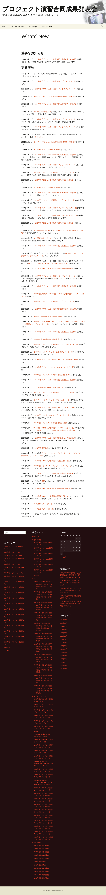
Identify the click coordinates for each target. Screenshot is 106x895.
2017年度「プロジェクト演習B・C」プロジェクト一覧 (54, 392)
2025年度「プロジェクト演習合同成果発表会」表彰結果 (56, 59)
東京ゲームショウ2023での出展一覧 (47, 187)
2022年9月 (63, 639)
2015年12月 (63, 669)
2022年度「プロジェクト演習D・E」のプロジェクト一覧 (56, 208)
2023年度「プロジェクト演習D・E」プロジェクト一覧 (54, 172)
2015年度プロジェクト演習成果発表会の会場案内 (53, 488)
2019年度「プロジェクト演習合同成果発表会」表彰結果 (56, 309)
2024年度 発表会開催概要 (43, 675)
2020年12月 (63, 646)
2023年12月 (63, 629)
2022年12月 (63, 633)
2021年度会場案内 (40, 865)
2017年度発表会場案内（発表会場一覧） (50, 387)
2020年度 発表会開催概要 (43, 634)
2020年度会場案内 (40, 294)
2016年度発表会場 (41, 448)
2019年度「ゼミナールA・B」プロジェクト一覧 (51, 322)
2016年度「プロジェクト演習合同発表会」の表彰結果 (55, 430)
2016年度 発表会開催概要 (43, 592)
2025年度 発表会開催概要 (43, 686)
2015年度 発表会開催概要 (43, 581)
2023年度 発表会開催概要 (43, 665)
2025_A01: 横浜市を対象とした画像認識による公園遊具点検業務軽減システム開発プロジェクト (70, 575)
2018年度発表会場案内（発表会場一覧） (49, 339)
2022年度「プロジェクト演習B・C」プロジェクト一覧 (54, 200)
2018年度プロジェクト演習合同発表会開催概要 (51, 375)
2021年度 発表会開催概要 (43, 644)
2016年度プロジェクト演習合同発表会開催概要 (52, 461)
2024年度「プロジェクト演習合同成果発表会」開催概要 (55, 142)
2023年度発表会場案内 (41, 871)
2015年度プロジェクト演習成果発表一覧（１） (52, 496)
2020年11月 (63, 649)
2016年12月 (63, 665)
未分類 (6, 651)
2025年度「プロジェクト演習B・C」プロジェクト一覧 (55, 89)
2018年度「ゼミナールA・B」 (14, 564)
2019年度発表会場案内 (41, 858)
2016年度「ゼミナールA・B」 (14, 552)
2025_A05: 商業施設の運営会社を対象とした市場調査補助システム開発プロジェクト (70, 603)
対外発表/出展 (47, 27)
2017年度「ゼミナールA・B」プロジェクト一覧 (51, 400)
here (55, 279)
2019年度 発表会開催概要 (43, 623)
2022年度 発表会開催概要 (43, 654)
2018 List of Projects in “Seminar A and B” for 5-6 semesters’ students (42, 734)
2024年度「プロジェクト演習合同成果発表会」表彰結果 (56, 104)
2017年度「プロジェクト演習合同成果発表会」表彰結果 (56, 380)
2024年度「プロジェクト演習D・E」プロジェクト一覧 (55, 119)
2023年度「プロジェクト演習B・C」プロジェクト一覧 (55, 165)
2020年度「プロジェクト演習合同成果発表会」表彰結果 (56, 286)
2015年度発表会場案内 (41, 845)
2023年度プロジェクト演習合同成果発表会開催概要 (54, 180)
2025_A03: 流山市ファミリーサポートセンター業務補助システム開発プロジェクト (70, 590)
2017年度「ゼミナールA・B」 (14, 555)
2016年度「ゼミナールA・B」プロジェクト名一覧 (52, 466)
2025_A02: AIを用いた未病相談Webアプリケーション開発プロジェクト (70, 583)
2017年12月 (63, 659)
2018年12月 (63, 656)
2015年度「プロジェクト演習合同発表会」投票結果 (54, 473)
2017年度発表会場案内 (41, 852)
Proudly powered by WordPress (53, 891)
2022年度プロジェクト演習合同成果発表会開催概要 (54, 223)
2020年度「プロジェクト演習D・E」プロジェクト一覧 (54, 301)
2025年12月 (63, 620)
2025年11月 (63, 623)
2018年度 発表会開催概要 (43, 613)
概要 (3, 27)
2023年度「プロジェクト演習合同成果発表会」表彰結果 (56, 155)
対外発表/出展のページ (42, 230)
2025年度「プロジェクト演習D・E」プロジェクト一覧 (55, 81)
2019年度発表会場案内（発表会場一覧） (49, 316)
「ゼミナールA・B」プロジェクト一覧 (55, 453)
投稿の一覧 (35, 575)
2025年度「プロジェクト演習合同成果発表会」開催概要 (55, 96)
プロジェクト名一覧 (17, 27)
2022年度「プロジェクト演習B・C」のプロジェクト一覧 (56, 215)
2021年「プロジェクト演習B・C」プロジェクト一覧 (47, 263)
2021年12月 (63, 643)
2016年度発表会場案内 (41, 849)
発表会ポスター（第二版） (44, 504)
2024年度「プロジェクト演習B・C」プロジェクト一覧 (55, 127)
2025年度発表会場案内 (41, 878)
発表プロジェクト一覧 (39, 696)
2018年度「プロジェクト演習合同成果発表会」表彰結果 (56, 332)
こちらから (39, 137)
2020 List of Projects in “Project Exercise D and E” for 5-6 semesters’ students (43, 764)
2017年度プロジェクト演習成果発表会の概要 (50, 423)
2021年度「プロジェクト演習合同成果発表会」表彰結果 (56, 246)
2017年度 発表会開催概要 (43, 602)
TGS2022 (7, 647)
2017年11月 (63, 662)
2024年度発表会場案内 (42, 112)
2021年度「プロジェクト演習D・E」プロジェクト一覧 (55, 276)
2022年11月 (63, 636)
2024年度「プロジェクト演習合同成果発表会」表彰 (44, 680)
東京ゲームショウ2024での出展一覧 (47, 149)
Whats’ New (35, 537)
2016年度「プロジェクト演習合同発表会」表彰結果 (44, 597)
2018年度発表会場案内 (41, 855)
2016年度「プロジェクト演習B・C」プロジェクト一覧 (53, 428)
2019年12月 (63, 652)
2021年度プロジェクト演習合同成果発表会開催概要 (54, 268)
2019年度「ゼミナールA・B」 (14, 573)
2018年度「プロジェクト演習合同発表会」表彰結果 (44, 618)
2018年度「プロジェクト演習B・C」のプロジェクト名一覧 (56, 344)
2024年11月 (63, 626)
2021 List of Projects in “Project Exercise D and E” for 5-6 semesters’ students (43, 782)
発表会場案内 (33, 27)
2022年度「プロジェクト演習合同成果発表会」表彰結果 (56, 192)
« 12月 (64, 557)
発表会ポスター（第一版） (45, 509)
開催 (43, 481)
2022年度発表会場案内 (41, 868)
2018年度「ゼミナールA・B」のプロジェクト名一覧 (53, 352)
